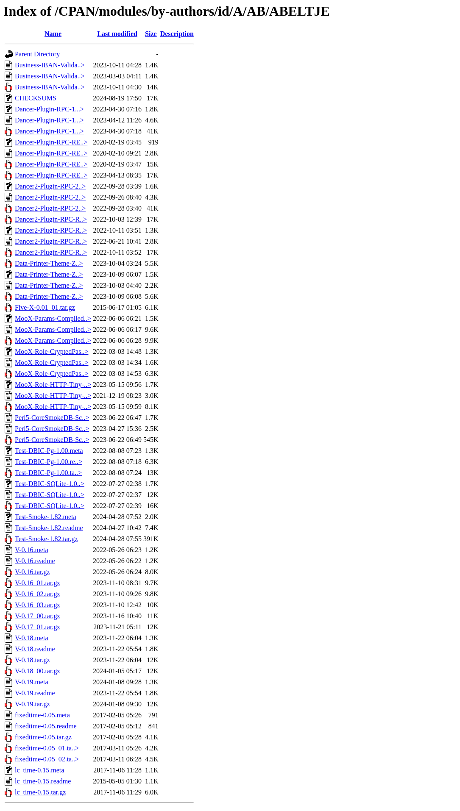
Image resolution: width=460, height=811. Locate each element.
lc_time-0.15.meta (39, 770)
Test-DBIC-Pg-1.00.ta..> (48, 472)
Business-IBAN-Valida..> (50, 65)
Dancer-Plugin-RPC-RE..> (51, 142)
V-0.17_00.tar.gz (37, 615)
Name (53, 33)
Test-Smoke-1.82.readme (49, 527)
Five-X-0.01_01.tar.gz (45, 307)
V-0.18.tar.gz (32, 660)
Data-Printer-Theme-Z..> (49, 263)
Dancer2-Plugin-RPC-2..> (50, 186)
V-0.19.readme (35, 693)
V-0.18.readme (35, 649)
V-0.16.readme (35, 560)
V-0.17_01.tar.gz (37, 626)
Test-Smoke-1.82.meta (45, 516)
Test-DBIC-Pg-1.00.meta (49, 450)
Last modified (117, 33)
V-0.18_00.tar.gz (37, 671)
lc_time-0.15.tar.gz (40, 792)
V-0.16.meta (31, 549)
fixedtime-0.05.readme (46, 726)
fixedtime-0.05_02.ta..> (47, 759)
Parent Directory (37, 54)
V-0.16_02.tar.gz (37, 593)
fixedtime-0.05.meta (42, 715)
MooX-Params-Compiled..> (53, 318)
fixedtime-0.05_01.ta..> (47, 748)
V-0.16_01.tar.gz (37, 582)
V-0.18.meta (31, 638)
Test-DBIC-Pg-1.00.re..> (48, 461)
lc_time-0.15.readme (43, 781)
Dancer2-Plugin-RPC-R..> (51, 219)
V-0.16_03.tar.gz (37, 604)
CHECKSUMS (35, 98)
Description (177, 33)
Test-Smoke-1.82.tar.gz (46, 538)
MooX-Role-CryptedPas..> (51, 351)
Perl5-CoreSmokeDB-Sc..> (52, 417)
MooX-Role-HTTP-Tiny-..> (53, 384)
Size (151, 33)
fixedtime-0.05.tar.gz (43, 737)
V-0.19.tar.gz (32, 704)
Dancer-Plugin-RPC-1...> (49, 109)
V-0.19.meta (31, 682)
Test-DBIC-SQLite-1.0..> (49, 483)
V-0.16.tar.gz (32, 571)
